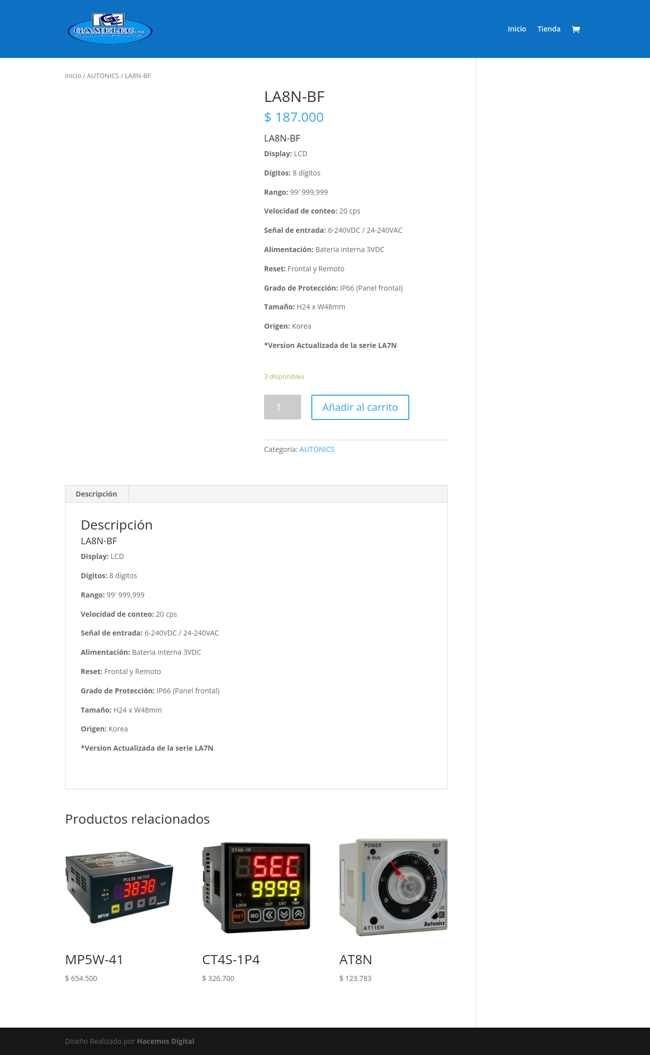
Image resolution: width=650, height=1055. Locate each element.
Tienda (549, 29)
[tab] (96, 494)
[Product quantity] (282, 407)
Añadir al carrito (360, 407)
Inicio (517, 29)
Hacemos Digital (165, 1041)
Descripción (96, 494)
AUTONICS (103, 75)
